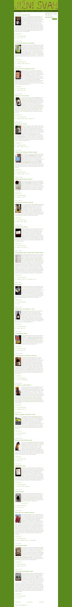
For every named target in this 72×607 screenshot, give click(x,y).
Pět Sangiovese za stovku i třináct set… (23, 385)
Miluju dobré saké (36, 339)
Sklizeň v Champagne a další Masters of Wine (25, 414)
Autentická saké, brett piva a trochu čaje (24, 202)
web (41, 16)
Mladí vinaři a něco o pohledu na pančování (24, 512)
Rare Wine (23, 127)
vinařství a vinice (30, 118)
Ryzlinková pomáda (19, 491)
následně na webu (31, 587)
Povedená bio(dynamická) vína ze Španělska (24, 43)
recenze (24, 247)
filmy (18, 507)
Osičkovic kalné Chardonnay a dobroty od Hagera (26, 152)
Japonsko (22, 221)
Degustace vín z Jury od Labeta (22, 95)
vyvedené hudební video (31, 498)
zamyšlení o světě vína (30, 279)
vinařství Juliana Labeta (24, 109)
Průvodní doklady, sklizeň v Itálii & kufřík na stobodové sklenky (29, 252)
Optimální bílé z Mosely (20, 465)
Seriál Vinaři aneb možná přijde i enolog (24, 571)
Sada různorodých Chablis (21, 545)
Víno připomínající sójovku (21, 333)
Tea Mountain (35, 204)
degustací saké (27, 161)
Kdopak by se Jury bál (38, 108)
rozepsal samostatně (18, 558)
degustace (23, 63)
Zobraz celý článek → (18, 59)
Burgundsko (18, 247)
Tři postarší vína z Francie (21, 124)
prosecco (36, 318)
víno (29, 63)
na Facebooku (49, 15)
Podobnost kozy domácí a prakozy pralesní (31, 401)
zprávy (35, 279)
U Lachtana (37, 53)
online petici (28, 259)
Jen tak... (22, 90)
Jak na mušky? (18, 284)
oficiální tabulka (34, 416)
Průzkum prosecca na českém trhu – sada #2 (25, 309)
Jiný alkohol (25, 221)
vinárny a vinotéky (27, 486)
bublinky (23, 118)
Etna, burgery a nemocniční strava (22, 14)
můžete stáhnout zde (38, 259)
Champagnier (24, 100)
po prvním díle (26, 574)
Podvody (23, 279)
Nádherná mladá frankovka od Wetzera (24, 179)
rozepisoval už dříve (25, 521)
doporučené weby (19, 279)
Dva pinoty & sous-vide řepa (21, 227)
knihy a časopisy (22, 540)
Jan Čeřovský (19, 88)
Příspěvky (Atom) (24, 605)
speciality (21, 350)
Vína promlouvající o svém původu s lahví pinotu (26, 355)
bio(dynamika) (19, 63)
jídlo (21, 247)
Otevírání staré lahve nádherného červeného (25, 68)
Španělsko (26, 63)
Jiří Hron (40, 551)
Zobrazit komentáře (23, 88)
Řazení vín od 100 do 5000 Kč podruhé (23, 440)
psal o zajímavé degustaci (33, 442)
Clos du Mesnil (17, 426)
